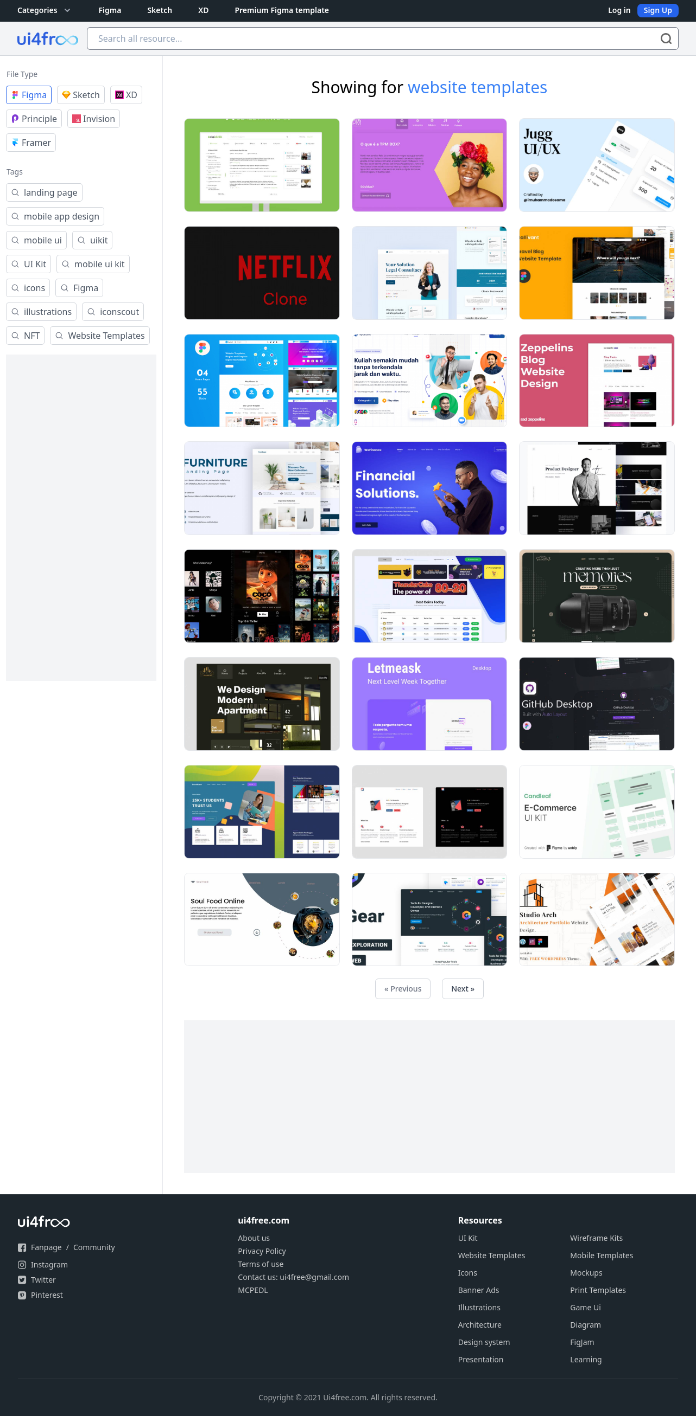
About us (254, 1238)
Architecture (480, 1325)
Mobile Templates (601, 1255)
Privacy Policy (262, 1251)
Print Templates (598, 1290)
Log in (619, 10)
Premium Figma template (282, 10)
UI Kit (468, 1238)
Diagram (585, 1325)
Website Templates (492, 1255)
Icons (467, 1272)
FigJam (582, 1342)
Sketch (159, 10)
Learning (586, 1359)
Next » (462, 988)
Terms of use (260, 1264)
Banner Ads (478, 1290)
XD (203, 10)
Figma (110, 10)
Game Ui (585, 1307)
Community (94, 1247)
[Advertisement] (81, 517)
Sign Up (658, 10)
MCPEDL (253, 1290)
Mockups (586, 1272)
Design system (484, 1342)
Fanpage (46, 1247)
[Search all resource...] (383, 38)
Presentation (481, 1359)
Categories (45, 10)
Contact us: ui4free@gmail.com (293, 1277)
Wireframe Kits (596, 1238)
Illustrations (479, 1307)
